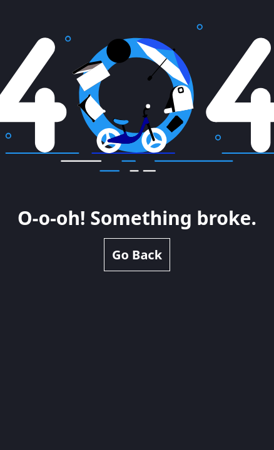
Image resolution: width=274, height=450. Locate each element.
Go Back (137, 254)
